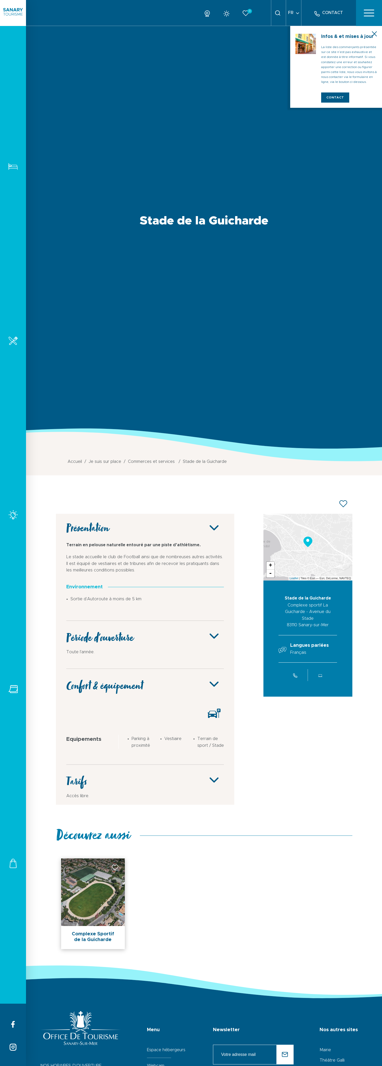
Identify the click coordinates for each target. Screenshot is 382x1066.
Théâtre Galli (332, 1060)
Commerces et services (13, 863)
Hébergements (13, 166)
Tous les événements (13, 689)
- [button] (270, 573)
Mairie (325, 1050)
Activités (13, 514)
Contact (335, 97)
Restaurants (13, 340)
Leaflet (294, 578)
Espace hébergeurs (166, 1050)
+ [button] (270, 566)
